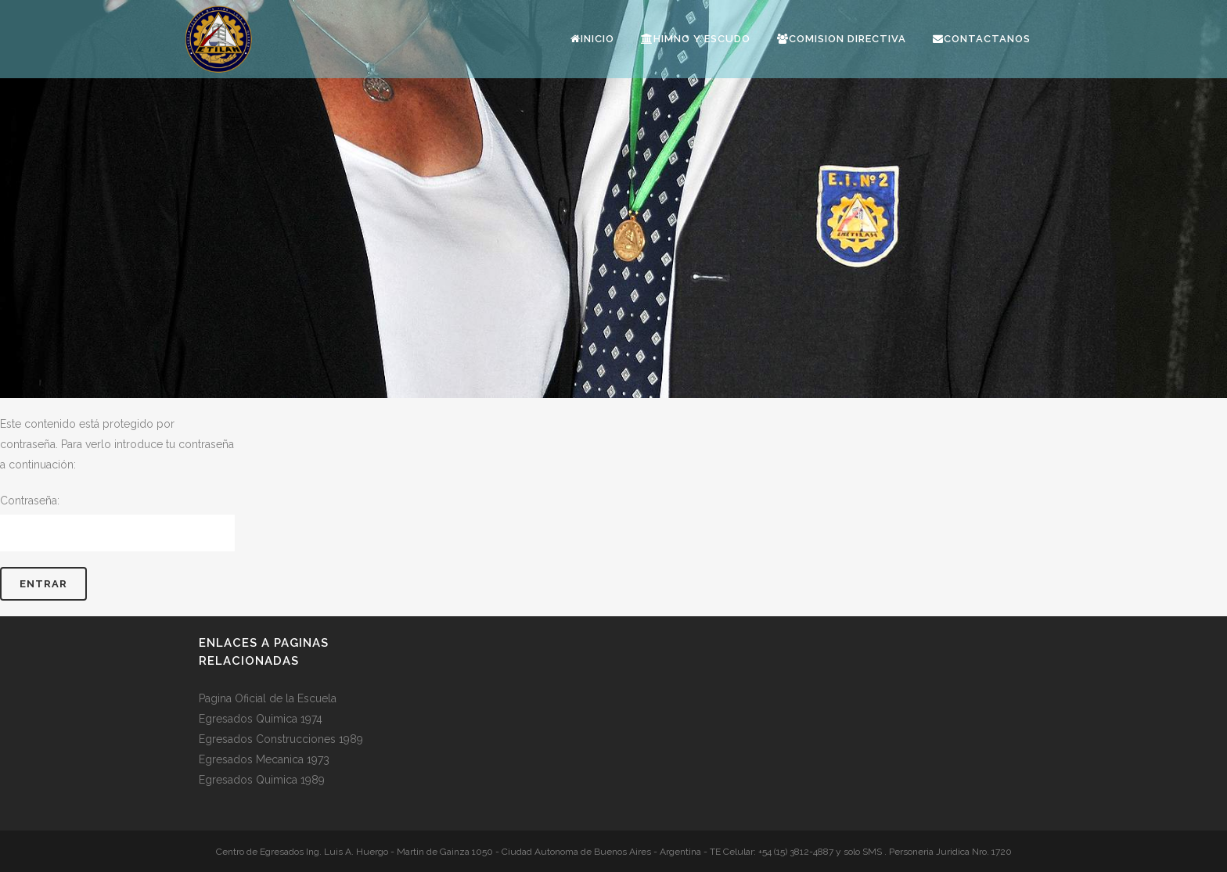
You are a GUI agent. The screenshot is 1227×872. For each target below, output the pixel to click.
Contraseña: (117, 522)
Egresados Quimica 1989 (262, 779)
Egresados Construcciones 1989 (281, 739)
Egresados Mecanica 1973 (264, 759)
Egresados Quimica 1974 (260, 718)
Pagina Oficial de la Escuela (267, 698)
